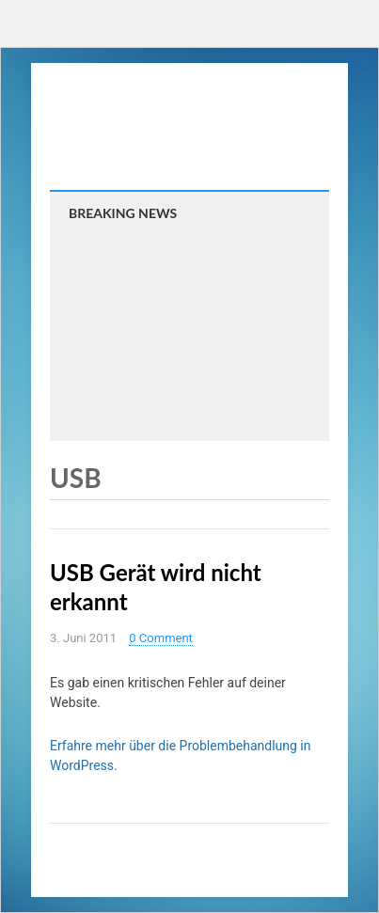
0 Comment (161, 638)
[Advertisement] (189, 328)
